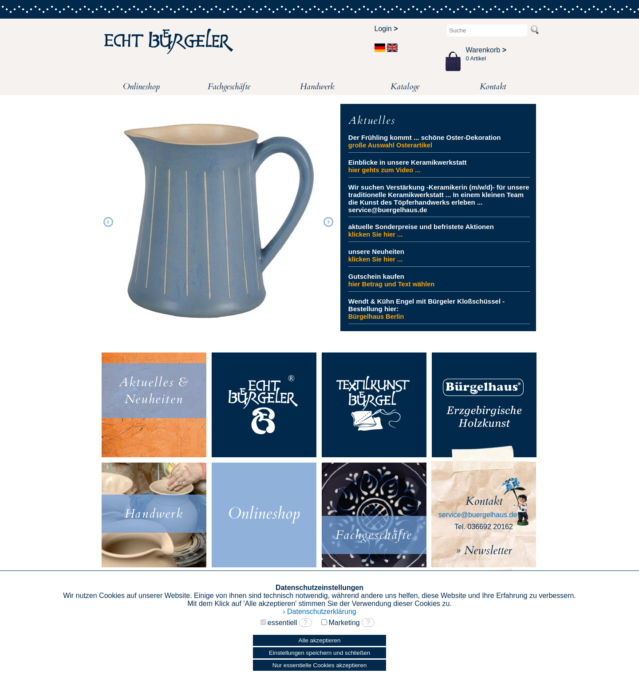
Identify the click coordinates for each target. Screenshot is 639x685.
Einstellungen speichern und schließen (319, 652)
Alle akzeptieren (320, 640)
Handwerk (317, 86)
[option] (218, 220)
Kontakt (493, 86)
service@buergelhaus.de (477, 515)
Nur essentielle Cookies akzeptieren (319, 665)
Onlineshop (141, 86)
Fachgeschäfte (229, 86)
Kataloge (404, 86)
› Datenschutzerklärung (319, 611)
